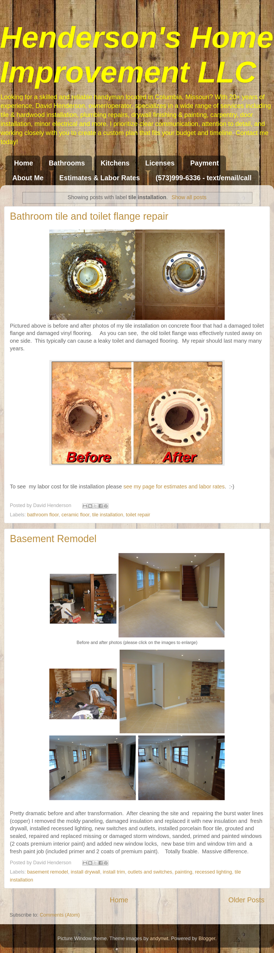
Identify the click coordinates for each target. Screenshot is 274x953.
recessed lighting (213, 872)
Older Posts (246, 900)
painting (183, 872)
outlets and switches (150, 872)
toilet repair (138, 514)
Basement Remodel (53, 538)
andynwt (159, 938)
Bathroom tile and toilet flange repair (89, 216)
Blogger (206, 938)
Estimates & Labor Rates (99, 178)
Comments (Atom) (60, 915)
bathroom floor (43, 514)
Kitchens (115, 163)
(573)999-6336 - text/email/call (204, 178)
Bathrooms (67, 163)
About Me (28, 178)
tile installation (107, 514)
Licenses (160, 163)
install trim (114, 872)
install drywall (85, 872)
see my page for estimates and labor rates (174, 486)
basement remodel (47, 872)
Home (23, 163)
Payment (204, 163)
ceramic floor (75, 514)
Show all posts (189, 197)
